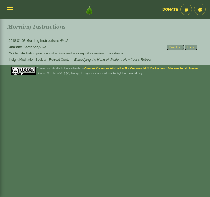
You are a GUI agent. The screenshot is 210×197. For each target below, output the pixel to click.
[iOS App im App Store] (200, 9)
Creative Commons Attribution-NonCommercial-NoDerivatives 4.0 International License (141, 68)
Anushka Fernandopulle (27, 47)
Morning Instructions (43, 41)
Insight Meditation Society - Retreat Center (40, 60)
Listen (191, 47)
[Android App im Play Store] (186, 9)
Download (175, 47)
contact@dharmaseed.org (125, 73)
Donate (170, 9)
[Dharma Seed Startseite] (89, 9)
